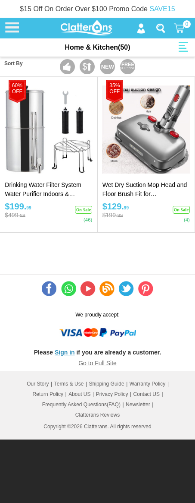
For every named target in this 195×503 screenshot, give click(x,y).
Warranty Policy (148, 384)
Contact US (146, 394)
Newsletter (138, 405)
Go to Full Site (97, 363)
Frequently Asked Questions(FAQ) (81, 405)
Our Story (38, 384)
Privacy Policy (112, 394)
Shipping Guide (106, 384)
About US (79, 394)
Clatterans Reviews (97, 415)
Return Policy (48, 394)
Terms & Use (69, 384)
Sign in (65, 352)
